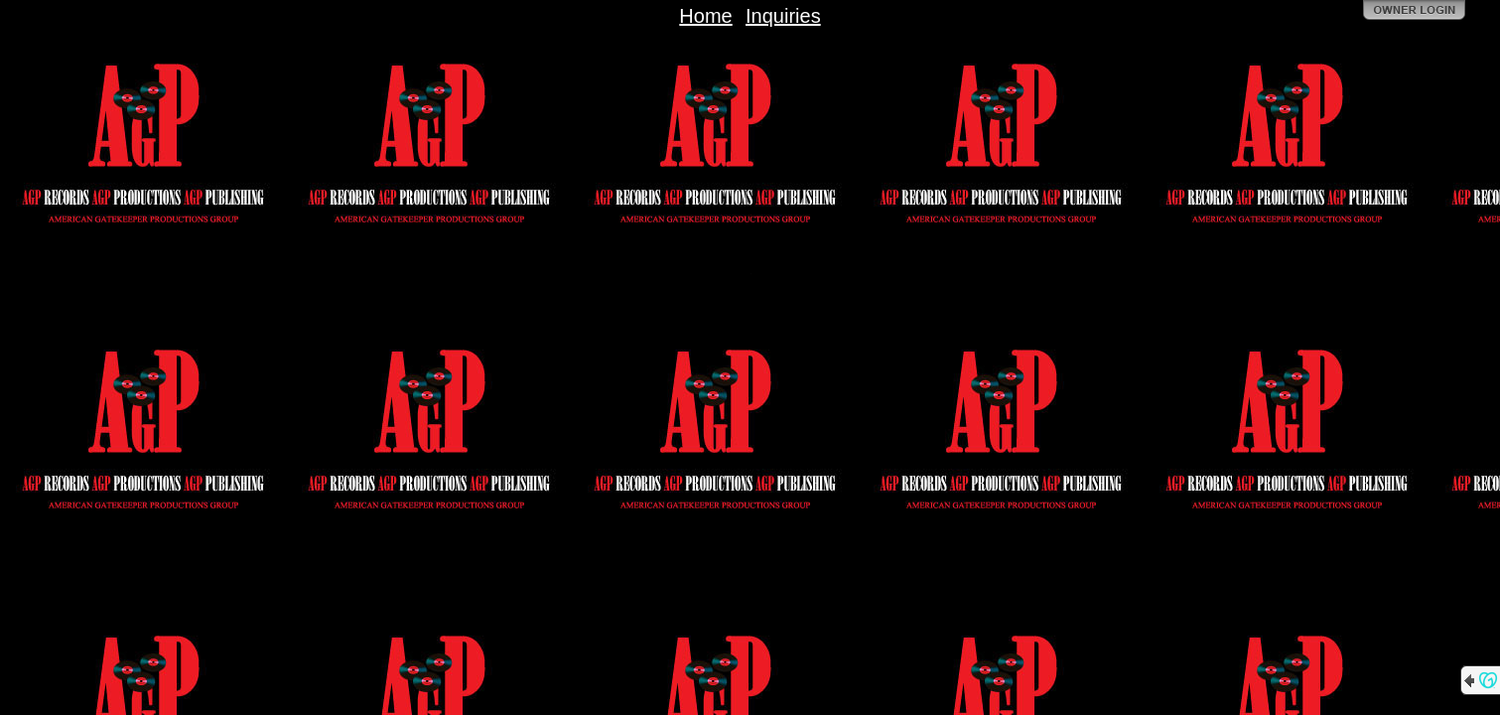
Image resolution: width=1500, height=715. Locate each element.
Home (705, 16)
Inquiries (783, 16)
